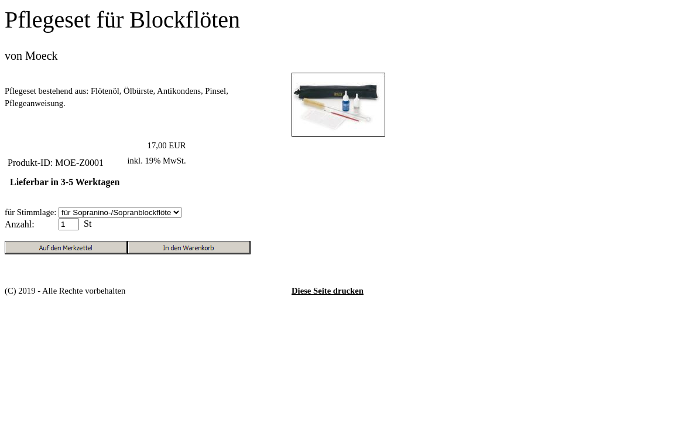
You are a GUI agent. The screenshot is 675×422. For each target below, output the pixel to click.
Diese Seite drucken (328, 290)
